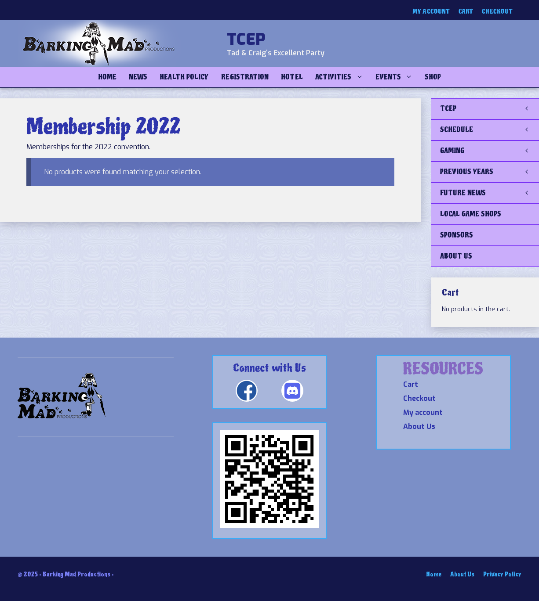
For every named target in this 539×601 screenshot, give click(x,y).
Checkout (497, 11)
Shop (433, 77)
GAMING (489, 151)
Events (397, 77)
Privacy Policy (502, 574)
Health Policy (184, 77)
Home (107, 77)
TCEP (246, 39)
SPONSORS (456, 235)
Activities (342, 77)
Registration (245, 77)
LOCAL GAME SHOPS (470, 214)
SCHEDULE (489, 130)
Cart (466, 11)
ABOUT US (456, 256)
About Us (419, 426)
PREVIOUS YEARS (489, 172)
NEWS (138, 77)
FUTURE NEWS (489, 193)
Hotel (291, 77)
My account (431, 11)
